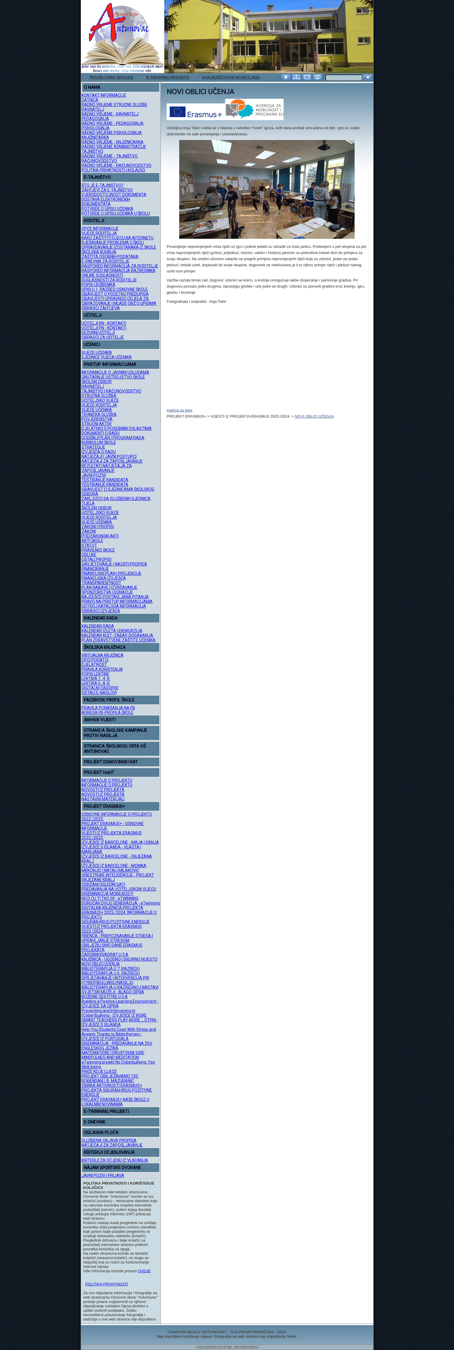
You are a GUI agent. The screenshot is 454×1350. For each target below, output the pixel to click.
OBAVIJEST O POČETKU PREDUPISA (115, 294)
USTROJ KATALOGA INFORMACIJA (114, 606)
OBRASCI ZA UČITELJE (103, 337)
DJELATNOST (94, 664)
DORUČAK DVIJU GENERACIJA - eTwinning (121, 903)
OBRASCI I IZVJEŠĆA (101, 611)
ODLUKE (89, 554)
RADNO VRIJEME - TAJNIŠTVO (110, 156)
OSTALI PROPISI (96, 559)
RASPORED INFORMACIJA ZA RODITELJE (120, 266)
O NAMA (92, 87)
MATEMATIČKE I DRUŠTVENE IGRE (113, 1052)
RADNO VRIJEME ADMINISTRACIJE (114, 146)
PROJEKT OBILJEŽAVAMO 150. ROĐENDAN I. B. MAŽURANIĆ (110, 1078)
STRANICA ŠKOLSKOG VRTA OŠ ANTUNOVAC (115, 749)
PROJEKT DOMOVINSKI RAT (111, 762)
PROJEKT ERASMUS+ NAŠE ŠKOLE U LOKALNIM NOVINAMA (115, 1102)
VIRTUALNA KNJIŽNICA (103, 655)
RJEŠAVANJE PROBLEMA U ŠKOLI (113, 242)
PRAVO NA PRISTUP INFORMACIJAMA (117, 601)
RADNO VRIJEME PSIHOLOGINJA (112, 132)
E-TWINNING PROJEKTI (167, 77)
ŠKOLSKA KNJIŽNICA (104, 647)
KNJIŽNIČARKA (95, 137)
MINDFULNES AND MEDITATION (110, 1057)
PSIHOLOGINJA (96, 128)
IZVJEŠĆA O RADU (99, 452)
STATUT (89, 545)
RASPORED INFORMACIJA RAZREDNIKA (119, 270)
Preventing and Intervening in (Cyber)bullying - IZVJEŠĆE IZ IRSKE (114, 1013)
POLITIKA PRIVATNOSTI (106, 1284)
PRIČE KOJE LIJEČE (99, 1071)
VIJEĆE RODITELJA (99, 233)
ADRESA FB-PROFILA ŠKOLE (108, 712)
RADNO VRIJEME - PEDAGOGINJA (113, 123)
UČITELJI (92, 315)
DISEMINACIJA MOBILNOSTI (107, 893)
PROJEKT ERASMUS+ (104, 806)
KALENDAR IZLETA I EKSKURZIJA (112, 630)
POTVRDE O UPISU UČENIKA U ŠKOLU (116, 213)
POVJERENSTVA (97, 419)
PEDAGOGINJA (95, 118)
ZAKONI (89, 531)
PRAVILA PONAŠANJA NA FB (108, 708)
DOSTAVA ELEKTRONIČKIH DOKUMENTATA (106, 201)
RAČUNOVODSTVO (99, 160)
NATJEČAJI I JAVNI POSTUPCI (109, 456)
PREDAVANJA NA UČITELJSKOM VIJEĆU (119, 889)
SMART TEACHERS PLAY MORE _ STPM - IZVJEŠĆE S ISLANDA (120, 1022)
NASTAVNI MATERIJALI (103, 799)
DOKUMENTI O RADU (101, 433)
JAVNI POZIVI (94, 475)
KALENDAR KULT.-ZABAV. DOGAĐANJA (117, 635)
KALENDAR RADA (101, 618)
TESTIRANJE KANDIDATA (105, 480)
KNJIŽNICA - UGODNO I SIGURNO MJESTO (120, 959)
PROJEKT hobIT (99, 772)
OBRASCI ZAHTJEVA (101, 308)
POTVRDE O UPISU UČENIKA (107, 208)
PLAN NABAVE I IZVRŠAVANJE (109, 587)
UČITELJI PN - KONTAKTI (104, 328)
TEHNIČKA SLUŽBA (99, 414)
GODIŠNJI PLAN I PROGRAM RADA (113, 437)
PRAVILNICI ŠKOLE (98, 550)
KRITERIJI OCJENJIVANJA (109, 1152)
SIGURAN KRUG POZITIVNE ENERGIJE (116, 921)
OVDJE (144, 1271)
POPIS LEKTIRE (95, 674)
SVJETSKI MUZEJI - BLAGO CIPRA (113, 992)
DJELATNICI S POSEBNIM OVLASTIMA (117, 428)
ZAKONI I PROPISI (98, 526)
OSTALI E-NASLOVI (99, 692)
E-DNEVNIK (95, 1122)
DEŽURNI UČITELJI (98, 332)
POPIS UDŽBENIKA (98, 284)
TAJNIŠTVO (92, 151)
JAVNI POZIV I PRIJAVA (103, 1175)
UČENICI (92, 344)
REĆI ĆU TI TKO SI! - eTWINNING (110, 898)
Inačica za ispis (179, 410)
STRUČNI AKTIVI (96, 423)
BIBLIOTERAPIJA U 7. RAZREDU (111, 968)
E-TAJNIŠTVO (97, 177)
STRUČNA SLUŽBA (99, 395)
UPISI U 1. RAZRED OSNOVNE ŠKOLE (115, 289)
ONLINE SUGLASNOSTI (102, 275)
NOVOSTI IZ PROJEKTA (103, 789)
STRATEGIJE (93, 447)
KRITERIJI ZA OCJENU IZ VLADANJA (115, 1160)
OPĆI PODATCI (95, 660)
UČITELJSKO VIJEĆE (100, 400)
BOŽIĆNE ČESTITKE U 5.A (105, 996)
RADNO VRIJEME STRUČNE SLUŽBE (114, 104)
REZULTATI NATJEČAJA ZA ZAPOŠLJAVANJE (107, 468)
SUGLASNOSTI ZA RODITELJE (109, 280)
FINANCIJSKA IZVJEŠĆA (104, 578)
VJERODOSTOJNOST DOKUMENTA (114, 194)
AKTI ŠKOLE (92, 540)
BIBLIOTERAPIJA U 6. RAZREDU (111, 973)
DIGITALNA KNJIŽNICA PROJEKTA (112, 907)
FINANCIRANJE (95, 568)
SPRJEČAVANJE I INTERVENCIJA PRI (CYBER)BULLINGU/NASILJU (115, 980)
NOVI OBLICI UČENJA (101, 964)
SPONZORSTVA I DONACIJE (107, 592)
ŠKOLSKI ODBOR (97, 381)
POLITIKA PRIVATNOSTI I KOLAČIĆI (113, 170)
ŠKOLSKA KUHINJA (99, 252)
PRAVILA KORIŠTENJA (102, 669)
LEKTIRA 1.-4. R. (96, 678)
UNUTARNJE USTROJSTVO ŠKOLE (113, 377)
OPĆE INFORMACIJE (100, 228)
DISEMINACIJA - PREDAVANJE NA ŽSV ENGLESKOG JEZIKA (117, 1045)
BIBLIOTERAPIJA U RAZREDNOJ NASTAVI (120, 987)
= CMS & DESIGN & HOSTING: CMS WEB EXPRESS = (227, 1347)
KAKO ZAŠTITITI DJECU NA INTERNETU (117, 238)
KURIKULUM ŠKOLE (99, 442)
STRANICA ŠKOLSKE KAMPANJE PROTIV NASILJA (115, 733)
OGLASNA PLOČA (101, 1132)
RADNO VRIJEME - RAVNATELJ (110, 114)
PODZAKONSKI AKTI (100, 536)
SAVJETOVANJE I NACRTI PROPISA (114, 564)
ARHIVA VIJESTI (99, 719)
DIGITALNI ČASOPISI (100, 688)
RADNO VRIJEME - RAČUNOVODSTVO (116, 165)
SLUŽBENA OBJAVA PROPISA (109, 1140)
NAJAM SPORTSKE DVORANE (112, 1167)
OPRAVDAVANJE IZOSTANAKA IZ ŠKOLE (119, 247)
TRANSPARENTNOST (101, 582)
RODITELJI (94, 220)
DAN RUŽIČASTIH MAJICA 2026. (231, 77)
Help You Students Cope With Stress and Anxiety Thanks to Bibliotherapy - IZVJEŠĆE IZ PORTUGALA (119, 1034)
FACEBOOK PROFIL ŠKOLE (109, 700)
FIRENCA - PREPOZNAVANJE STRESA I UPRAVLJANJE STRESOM (117, 938)
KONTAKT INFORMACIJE (104, 95)
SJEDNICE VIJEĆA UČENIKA (107, 357)
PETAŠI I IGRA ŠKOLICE (112, 77)
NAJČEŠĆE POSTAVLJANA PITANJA (115, 596)
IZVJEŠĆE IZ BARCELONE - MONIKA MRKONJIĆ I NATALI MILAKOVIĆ (114, 868)
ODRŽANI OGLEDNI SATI (103, 884)
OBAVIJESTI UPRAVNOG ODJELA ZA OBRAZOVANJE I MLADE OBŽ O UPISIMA (119, 301)
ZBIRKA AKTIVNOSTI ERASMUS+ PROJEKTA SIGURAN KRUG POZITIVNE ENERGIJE (117, 1090)
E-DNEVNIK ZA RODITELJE (106, 261)
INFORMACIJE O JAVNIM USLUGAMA (115, 372)
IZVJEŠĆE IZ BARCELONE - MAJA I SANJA (120, 842)
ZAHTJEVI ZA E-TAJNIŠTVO (107, 190)
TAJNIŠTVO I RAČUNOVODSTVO (111, 391)
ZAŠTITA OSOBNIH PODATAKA (110, 256)
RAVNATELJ (93, 109)
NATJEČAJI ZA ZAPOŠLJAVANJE (112, 461)
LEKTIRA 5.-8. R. (96, 683)
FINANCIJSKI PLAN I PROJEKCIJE (111, 573)
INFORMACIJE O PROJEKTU (107, 780)
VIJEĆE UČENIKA (97, 352)
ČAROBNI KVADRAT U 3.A (105, 954)
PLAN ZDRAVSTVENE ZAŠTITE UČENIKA (119, 640)
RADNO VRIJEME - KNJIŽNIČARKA (113, 142)
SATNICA (90, 100)
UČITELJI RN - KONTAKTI (104, 323)
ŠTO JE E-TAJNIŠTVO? (102, 185)
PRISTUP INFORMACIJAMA (110, 364)
